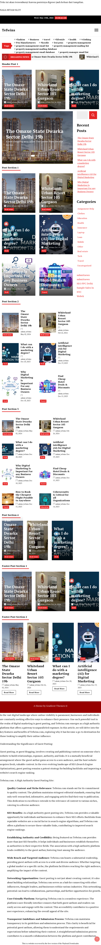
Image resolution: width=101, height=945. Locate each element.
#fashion (20, 39)
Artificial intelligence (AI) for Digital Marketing (54, 237)
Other (80, 246)
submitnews (83, 275)
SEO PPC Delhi (85, 283)
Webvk (80, 296)
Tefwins (8, 30)
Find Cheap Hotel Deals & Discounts (54, 280)
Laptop (80, 232)
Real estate (9, 106)
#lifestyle (60, 39)
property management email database (35, 52)
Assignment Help (85, 208)
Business (34, 39)
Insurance (82, 227)
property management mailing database (36, 49)
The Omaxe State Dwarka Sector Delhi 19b (51, 57)
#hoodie (45, 42)
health (73, 39)
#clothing (86, 39)
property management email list (32, 45)
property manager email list (74, 52)
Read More (9, 692)
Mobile (80, 241)
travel (47, 39)
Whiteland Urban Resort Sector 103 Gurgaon (50, 91)
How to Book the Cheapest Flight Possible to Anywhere (24, 496)
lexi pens (58, 42)
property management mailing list (71, 45)
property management (79, 42)
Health (80, 222)
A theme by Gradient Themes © (50, 705)
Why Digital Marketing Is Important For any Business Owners (17, 276)
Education (44, 507)
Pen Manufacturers (26, 42)
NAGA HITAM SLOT (10, 9)
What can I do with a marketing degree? (84, 91)
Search (93, 115)
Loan (79, 237)
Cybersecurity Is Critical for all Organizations (61, 496)
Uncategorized (84, 265)
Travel (44, 292)
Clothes (81, 213)
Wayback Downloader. (70, 943)
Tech (74, 106)
